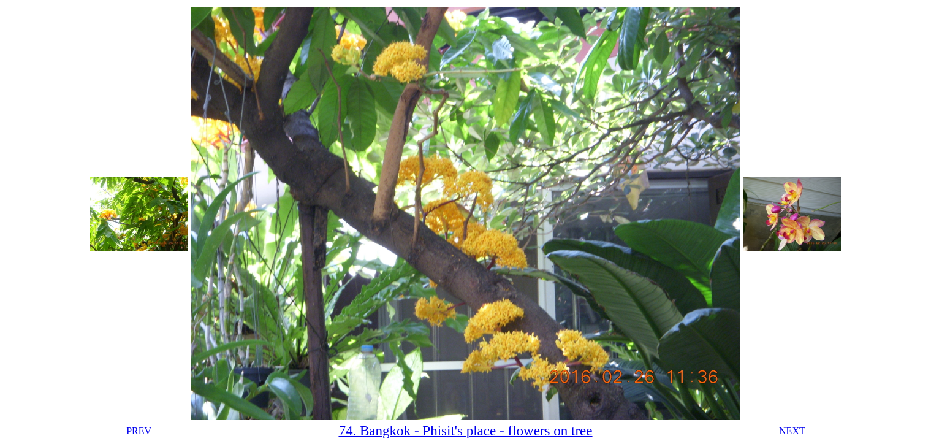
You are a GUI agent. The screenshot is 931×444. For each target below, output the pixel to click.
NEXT (792, 431)
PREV (138, 431)
